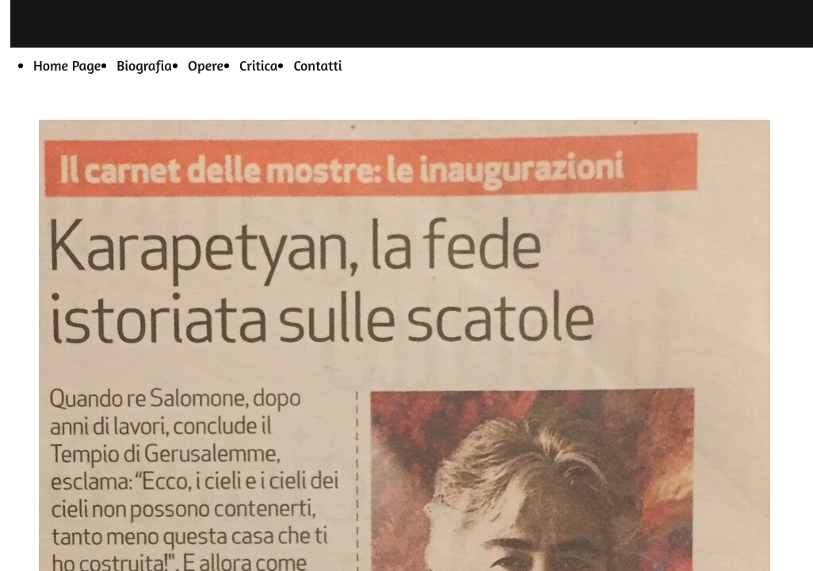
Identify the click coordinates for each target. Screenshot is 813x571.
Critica (258, 65)
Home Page (67, 65)
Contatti (317, 65)
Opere (205, 65)
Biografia (144, 65)
